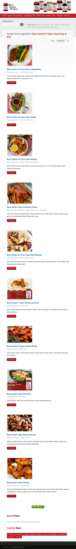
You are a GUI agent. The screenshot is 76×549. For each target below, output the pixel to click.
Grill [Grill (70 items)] (26, 534)
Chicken (38, 15)
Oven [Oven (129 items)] (45, 534)
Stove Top (54, 27)
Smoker (47, 27)
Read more (11, 82)
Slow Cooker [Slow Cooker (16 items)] (62, 534)
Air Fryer (39, 25)
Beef (34, 15)
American (26, 72)
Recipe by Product (18, 15)
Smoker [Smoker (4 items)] (11, 537)
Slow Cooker (40, 27)
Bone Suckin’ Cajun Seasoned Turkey (22, 207)
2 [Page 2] (36, 506)
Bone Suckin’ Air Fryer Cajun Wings (21, 117)
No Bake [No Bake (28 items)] (39, 534)
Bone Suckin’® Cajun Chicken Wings (22, 346)
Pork (43, 15)
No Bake (62, 25)
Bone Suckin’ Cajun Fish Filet (19, 394)
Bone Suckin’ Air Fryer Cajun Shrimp (22, 159)
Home (4, 15)
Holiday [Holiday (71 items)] (32, 534)
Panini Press (31, 27)
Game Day (67, 15)
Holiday (10, 15)
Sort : (53, 41)
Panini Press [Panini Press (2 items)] (53, 534)
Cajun (31, 72)
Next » (41, 506)
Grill (52, 25)
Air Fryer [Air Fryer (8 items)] (11, 534)
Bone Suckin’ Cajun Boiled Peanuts (21, 434)
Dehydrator (46, 25)
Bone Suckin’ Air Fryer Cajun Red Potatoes (24, 255)
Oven (68, 25)
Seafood (48, 15)
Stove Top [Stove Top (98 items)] (18, 537)
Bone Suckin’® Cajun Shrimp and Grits (23, 302)
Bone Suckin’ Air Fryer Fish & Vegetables (24, 69)
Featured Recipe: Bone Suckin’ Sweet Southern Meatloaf (23, 522)
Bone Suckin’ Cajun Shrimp (18, 482)
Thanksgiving (43, 210)
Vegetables (60, 15)
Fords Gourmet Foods (18, 547)
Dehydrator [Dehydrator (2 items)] (19, 534)
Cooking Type (27, 15)
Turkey (53, 15)
